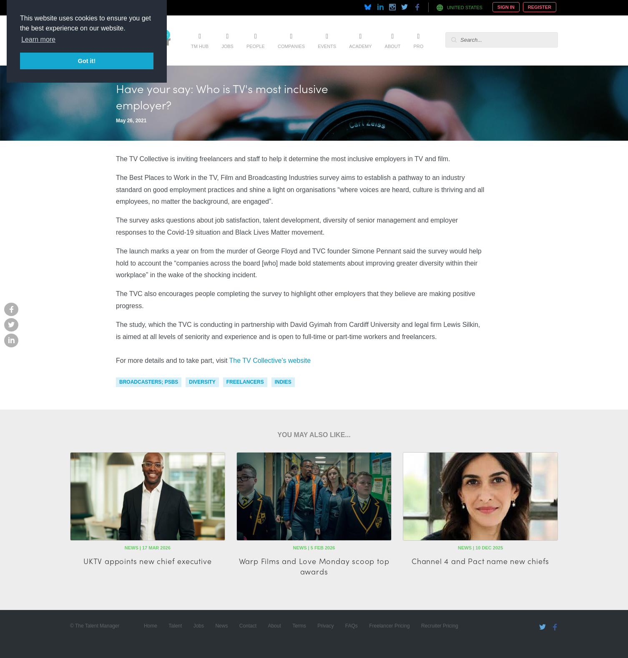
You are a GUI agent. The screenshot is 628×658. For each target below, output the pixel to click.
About (393, 46)
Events (327, 46)
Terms (299, 626)
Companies (291, 46)
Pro (418, 46)
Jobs (227, 46)
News (221, 626)
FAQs (351, 626)
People (255, 46)
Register (539, 7)
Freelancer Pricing (389, 626)
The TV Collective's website (270, 360)
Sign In (506, 7)
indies (283, 382)
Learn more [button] (38, 39)
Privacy (325, 626)
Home (150, 626)
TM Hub (199, 46)
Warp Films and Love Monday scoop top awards (314, 566)
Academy (360, 46)
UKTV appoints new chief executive (147, 561)
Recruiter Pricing (439, 626)
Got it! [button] (86, 61)
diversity (202, 382)
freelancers (245, 382)
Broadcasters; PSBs (148, 382)
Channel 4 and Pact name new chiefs (480, 561)
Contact (247, 626)
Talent (175, 626)
